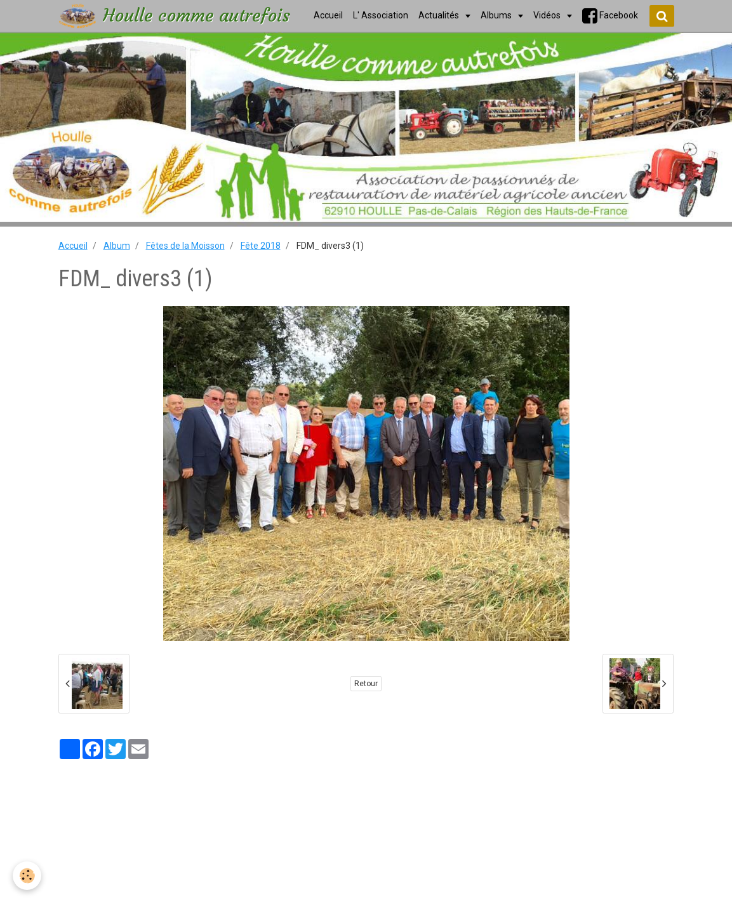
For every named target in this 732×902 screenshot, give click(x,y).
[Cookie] (27, 875)
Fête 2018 (261, 246)
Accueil (73, 246)
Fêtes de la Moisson (185, 246)
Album (116, 246)
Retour (366, 683)
